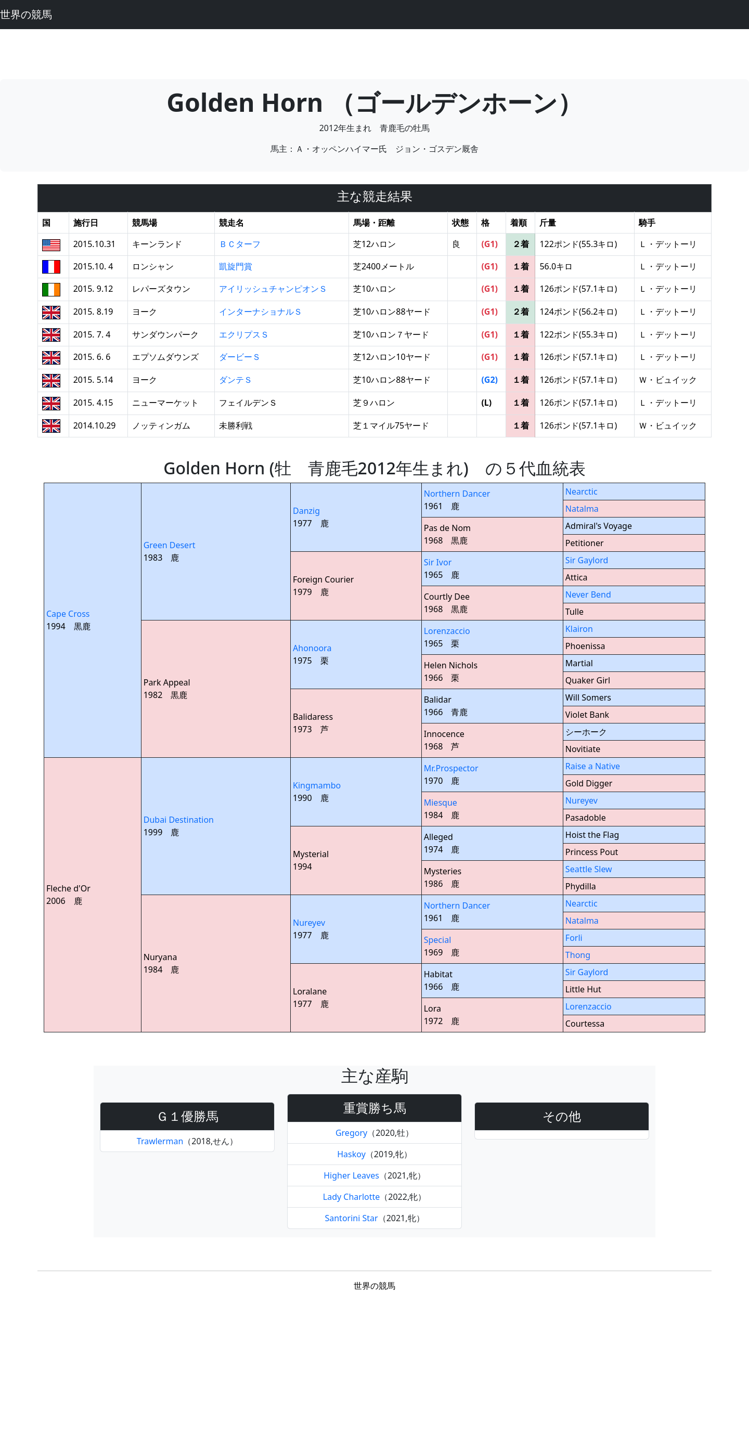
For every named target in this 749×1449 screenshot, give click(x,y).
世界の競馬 (26, 14)
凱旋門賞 (235, 266)
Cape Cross (68, 613)
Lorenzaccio (447, 631)
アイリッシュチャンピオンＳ (273, 288)
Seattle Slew (588, 869)
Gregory (351, 1132)
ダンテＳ (235, 379)
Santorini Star (351, 1218)
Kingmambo (317, 785)
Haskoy (351, 1154)
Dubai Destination (179, 819)
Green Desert (170, 545)
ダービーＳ (240, 357)
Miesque (440, 802)
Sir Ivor (438, 562)
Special (437, 940)
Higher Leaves (351, 1175)
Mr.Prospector (451, 768)
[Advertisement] (374, 52)
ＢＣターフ (240, 244)
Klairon (579, 629)
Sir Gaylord (586, 560)
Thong (577, 955)
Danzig (306, 510)
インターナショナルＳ (260, 311)
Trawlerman (160, 1141)
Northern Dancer (457, 493)
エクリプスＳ (244, 334)
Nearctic (581, 491)
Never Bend (588, 594)
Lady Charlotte (351, 1196)
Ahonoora (312, 648)
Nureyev (581, 800)
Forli (574, 937)
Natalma (582, 508)
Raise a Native (592, 766)
